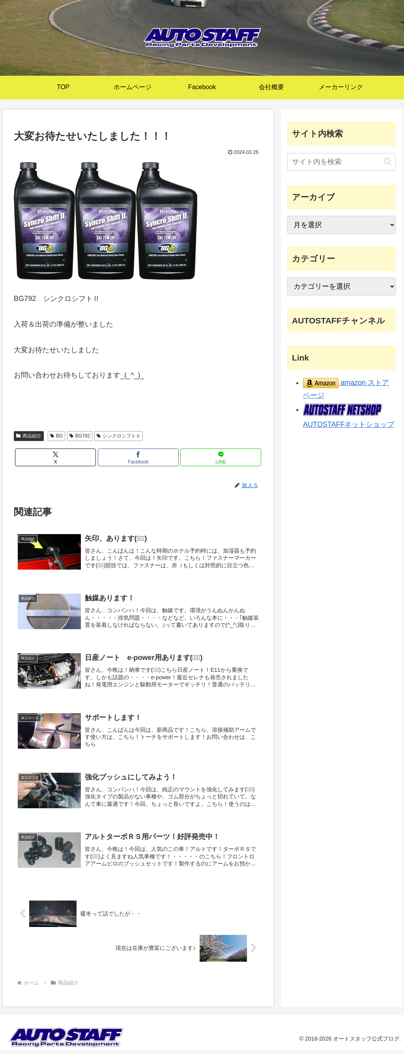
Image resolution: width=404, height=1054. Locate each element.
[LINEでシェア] (220, 457)
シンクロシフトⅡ (118, 436)
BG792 (79, 436)
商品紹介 (28, 436)
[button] (388, 161)
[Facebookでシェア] (138, 457)
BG (56, 436)
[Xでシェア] (55, 457)
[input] (341, 162)
